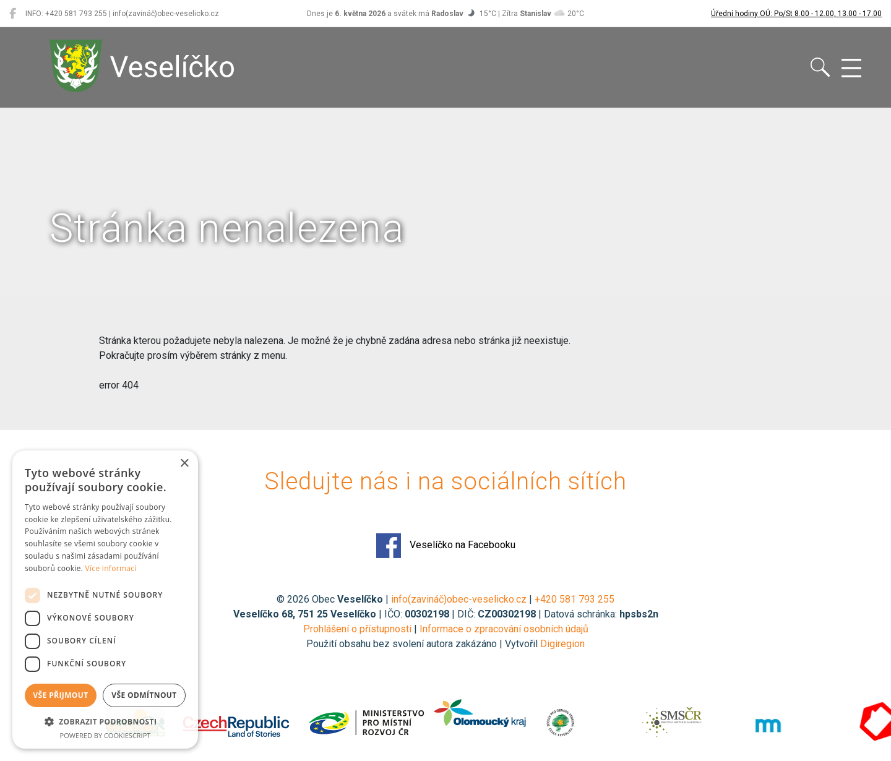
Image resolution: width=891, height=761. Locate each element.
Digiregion (562, 644)
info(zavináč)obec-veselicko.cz (459, 599)
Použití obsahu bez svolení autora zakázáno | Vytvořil (423, 644)
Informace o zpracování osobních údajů (504, 629)
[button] (105, 721)
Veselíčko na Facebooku (445, 545)
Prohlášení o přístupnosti (357, 629)
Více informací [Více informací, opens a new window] (111, 568)
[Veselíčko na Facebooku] (12, 13)
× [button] (184, 463)
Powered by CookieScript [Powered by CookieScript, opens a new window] (105, 735)
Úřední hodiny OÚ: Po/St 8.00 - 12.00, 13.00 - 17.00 (796, 13)
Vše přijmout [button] (60, 695)
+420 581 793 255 (574, 599)
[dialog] (105, 599)
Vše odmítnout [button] (143, 695)
